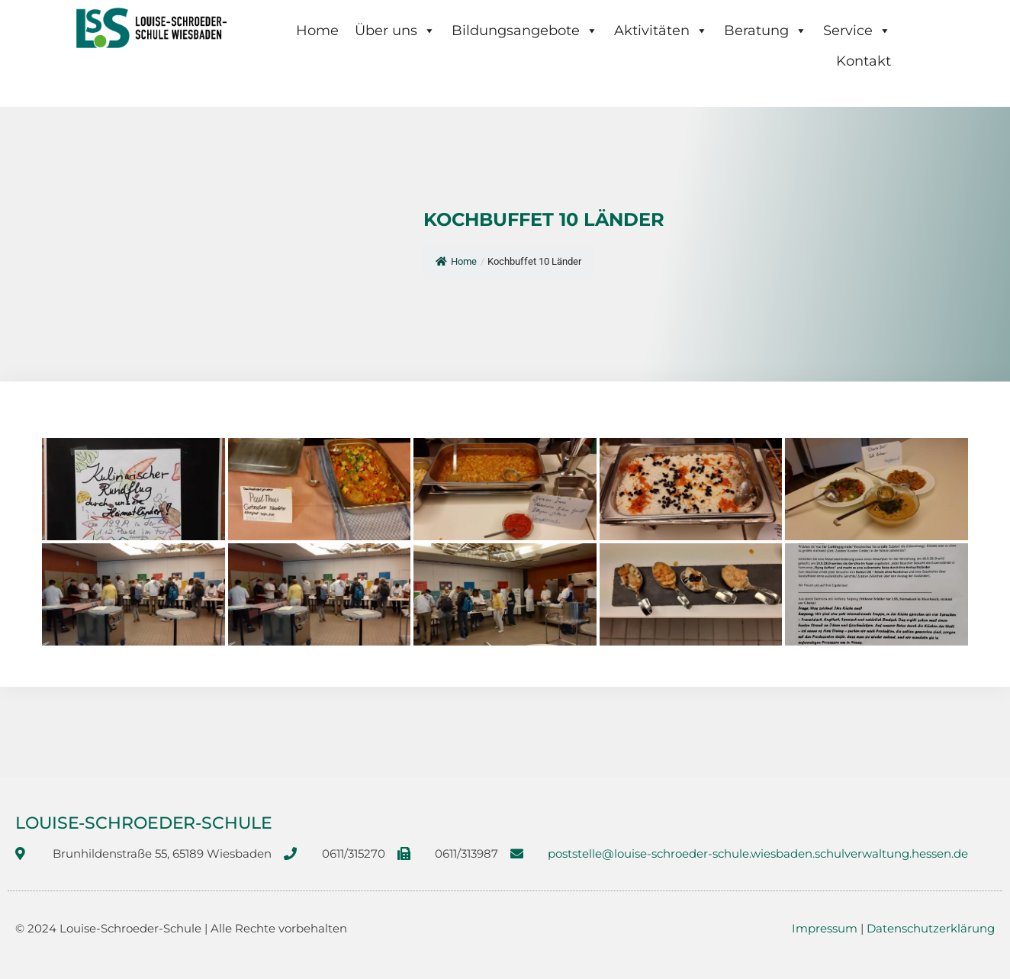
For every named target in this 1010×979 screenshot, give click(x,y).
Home (317, 30)
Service (857, 30)
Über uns (395, 30)
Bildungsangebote (525, 30)
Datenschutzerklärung (931, 928)
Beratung (765, 30)
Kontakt (863, 61)
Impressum (824, 928)
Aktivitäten (661, 30)
